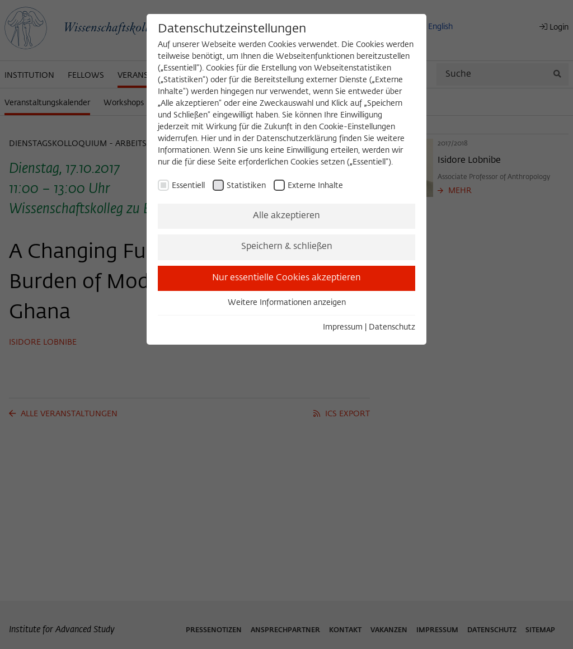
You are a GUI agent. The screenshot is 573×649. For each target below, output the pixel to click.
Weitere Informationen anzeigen (287, 303)
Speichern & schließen (286, 246)
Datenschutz (392, 327)
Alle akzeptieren (286, 215)
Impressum (343, 327)
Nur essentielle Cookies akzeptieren (286, 278)
